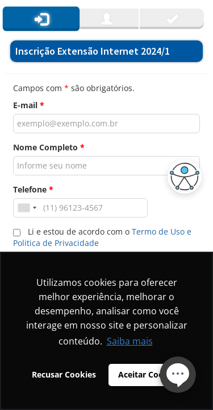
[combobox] (27, 208)
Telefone (33, 189)
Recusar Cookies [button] (64, 374)
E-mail (28, 105)
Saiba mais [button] (130, 341)
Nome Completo (49, 147)
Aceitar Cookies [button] (148, 374)
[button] (182, 176)
